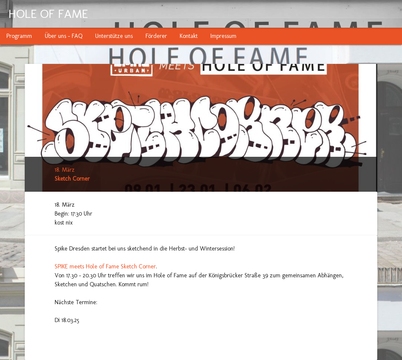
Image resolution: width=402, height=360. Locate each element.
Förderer (156, 36)
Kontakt (189, 36)
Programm (19, 36)
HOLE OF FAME (48, 14)
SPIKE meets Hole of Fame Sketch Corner (105, 266)
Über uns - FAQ (63, 36)
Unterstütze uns (114, 36)
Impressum (223, 36)
